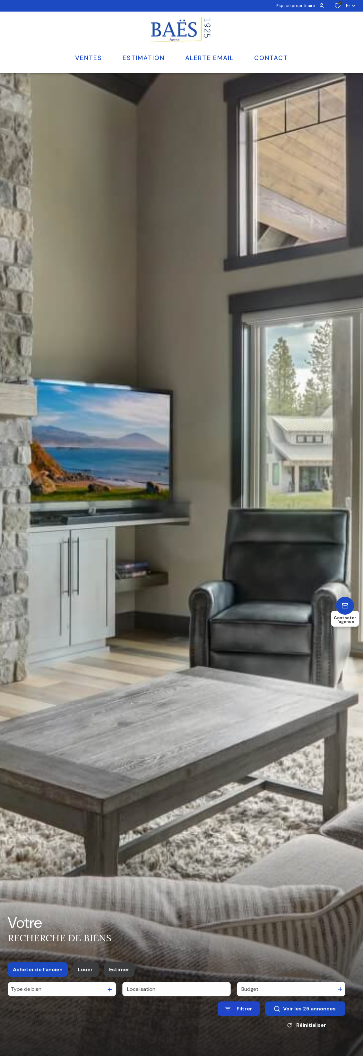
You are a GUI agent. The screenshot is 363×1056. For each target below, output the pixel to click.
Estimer (119, 974)
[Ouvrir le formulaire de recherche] (239, 1013)
